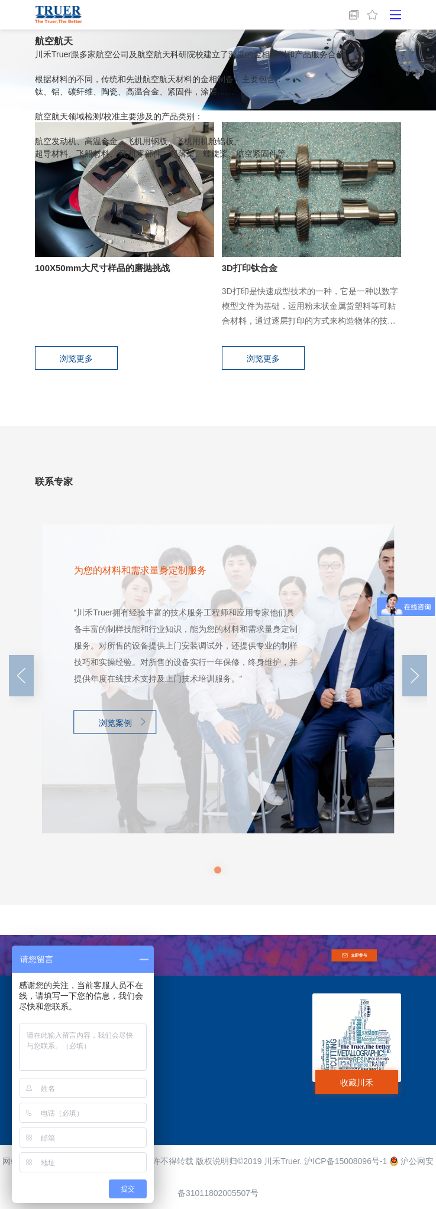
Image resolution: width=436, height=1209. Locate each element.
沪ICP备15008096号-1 (345, 1161)
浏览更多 (76, 358)
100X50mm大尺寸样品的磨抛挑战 (102, 268)
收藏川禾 (356, 1082)
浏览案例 (115, 722)
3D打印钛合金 (249, 268)
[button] (217, 870)
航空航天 (54, 41)
